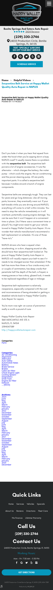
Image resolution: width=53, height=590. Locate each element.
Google (20, 56)
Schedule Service (26, 64)
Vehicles (30, 504)
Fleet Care (43, 511)
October (5, 416)
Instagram (38, 56)
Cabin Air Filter (8, 370)
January (5, 408)
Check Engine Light (10, 372)
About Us (9, 511)
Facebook (14, 56)
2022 (4, 410)
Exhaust (5, 382)
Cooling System (9, 374)
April (4, 402)
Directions (30, 511)
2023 (4, 396)
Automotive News (10, 362)
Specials (41, 504)
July (3, 422)
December (6, 412)
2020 (4, 462)
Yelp (32, 56)
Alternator (6, 358)
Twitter (26, 56)
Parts (4, 342)
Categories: (7, 352)
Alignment (6, 356)
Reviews (19, 511)
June (4, 398)
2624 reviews (32, 32)
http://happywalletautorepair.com (18, 330)
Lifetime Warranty (33, 518)
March (4, 404)
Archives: (6, 394)
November (6, 414)
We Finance (17, 518)
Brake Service (8, 366)
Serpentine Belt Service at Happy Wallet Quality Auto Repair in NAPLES (25, 85)
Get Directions (26, 572)
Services (20, 504)
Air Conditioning (9, 354)
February (6, 406)
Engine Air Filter (9, 380)
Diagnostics (7, 376)
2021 (4, 436)
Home (5, 80)
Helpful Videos (22, 80)
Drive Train (7, 378)
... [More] (6, 384)
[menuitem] (11, 504)
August (5, 420)
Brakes (5, 368)
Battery (5, 364)
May (4, 400)
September (7, 418)
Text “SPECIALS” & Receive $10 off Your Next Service (26, 48)
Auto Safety (7, 360)
